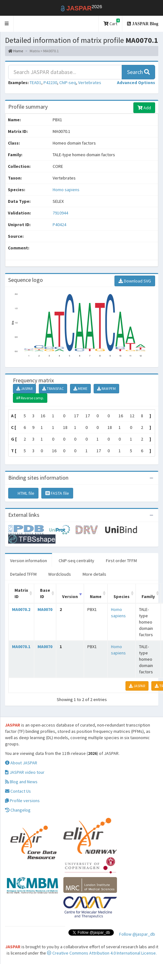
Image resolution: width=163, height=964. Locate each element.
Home (15, 50)
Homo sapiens (66, 189)
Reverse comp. (30, 398)
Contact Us (18, 791)
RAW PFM (106, 388)
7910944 (60, 213)
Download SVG (135, 281)
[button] (7, 24)
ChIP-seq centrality (76, 560)
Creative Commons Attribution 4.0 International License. (102, 953)
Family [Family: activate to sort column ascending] (148, 596)
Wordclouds (59, 574)
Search (138, 72)
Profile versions (22, 800)
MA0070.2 (21, 609)
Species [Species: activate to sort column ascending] (122, 596)
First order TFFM (121, 560)
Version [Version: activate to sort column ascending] (70, 596)
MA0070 (45, 609)
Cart (111, 22)
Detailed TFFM (23, 574)
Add (144, 108)
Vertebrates (89, 82)
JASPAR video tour (24, 772)
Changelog (18, 810)
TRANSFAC (53, 388)
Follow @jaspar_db (137, 934)
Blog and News (21, 781)
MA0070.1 (21, 646)
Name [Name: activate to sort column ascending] (96, 596)
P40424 (60, 224)
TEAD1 (35, 82)
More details (94, 574)
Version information (28, 560)
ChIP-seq (67, 82)
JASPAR (24, 388)
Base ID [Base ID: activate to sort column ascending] (45, 593)
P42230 (50, 82)
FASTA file (57, 493)
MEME (80, 388)
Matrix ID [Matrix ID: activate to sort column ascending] (21, 593)
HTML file (23, 493)
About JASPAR (21, 763)
